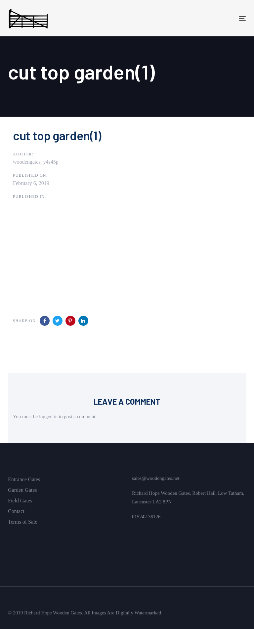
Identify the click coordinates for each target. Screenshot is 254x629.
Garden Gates (22, 490)
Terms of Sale (22, 522)
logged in (48, 416)
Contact (16, 511)
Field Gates (20, 500)
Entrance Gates (24, 479)
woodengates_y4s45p (36, 162)
